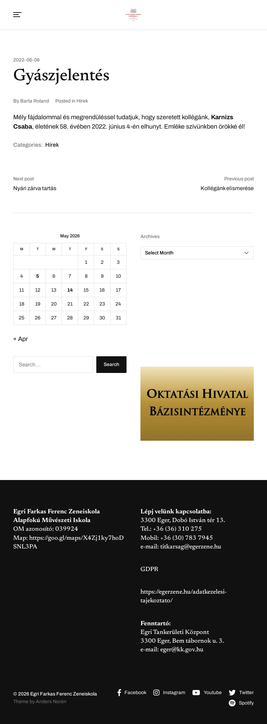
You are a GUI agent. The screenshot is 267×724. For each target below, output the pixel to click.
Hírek (82, 101)
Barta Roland (34, 101)
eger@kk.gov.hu (181, 650)
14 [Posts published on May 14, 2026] (70, 290)
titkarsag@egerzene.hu (190, 547)
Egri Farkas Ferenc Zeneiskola (63, 694)
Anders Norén (51, 701)
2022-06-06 (26, 60)
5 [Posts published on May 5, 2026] (37, 276)
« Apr (20, 338)
